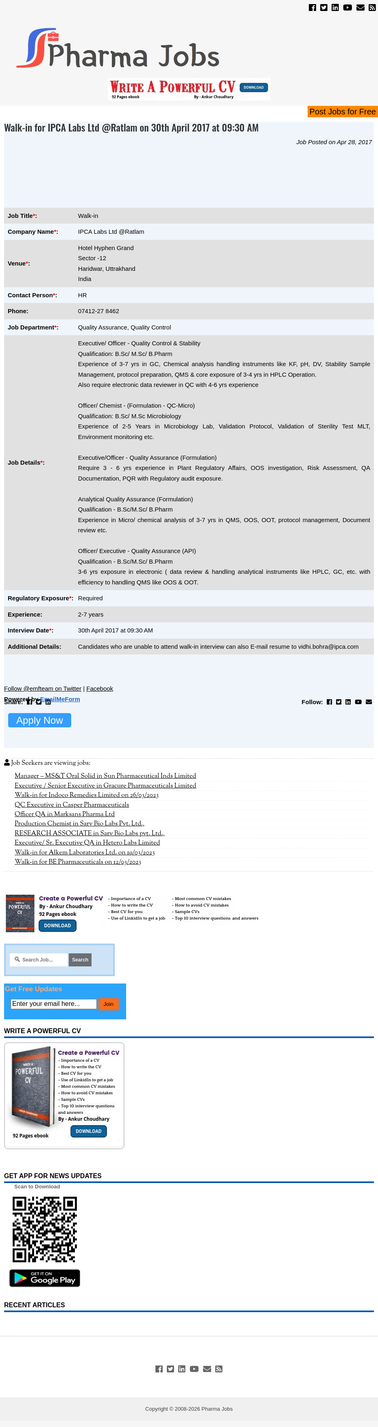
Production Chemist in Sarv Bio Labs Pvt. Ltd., (79, 823)
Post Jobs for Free (343, 111)
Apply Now (39, 720)
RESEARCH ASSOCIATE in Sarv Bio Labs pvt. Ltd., (90, 833)
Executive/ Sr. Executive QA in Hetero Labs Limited (87, 843)
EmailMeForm (60, 699)
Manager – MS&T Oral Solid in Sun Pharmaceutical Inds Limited (105, 776)
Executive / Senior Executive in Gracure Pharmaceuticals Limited (105, 786)
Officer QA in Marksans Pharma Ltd (65, 814)
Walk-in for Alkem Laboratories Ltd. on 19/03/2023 (85, 852)
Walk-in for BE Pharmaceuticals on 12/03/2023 (78, 862)
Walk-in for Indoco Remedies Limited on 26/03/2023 (87, 795)
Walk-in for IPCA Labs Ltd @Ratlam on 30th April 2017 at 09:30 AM (131, 127)
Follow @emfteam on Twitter (42, 688)
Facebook (99, 688)
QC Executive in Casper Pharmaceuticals (72, 805)
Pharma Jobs (217, 1409)
